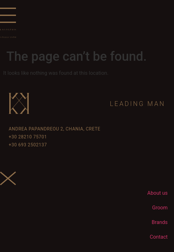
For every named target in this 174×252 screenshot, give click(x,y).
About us (157, 193)
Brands (160, 222)
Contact (159, 237)
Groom (160, 208)
